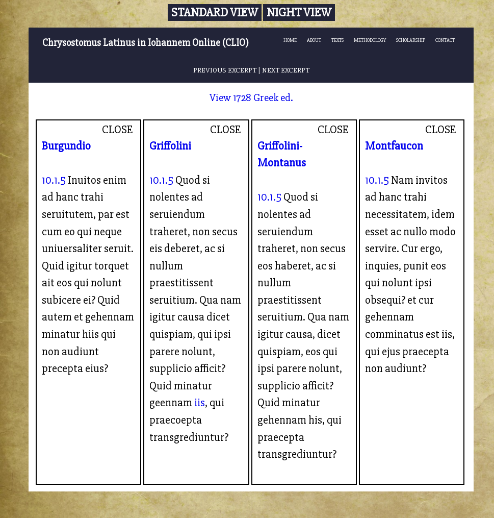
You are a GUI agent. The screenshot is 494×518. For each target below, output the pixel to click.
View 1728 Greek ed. (251, 97)
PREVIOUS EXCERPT (224, 70)
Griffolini (170, 146)
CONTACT (445, 40)
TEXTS (337, 40)
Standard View (214, 12)
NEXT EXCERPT (285, 70)
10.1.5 (54, 180)
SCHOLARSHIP (410, 40)
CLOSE (117, 129)
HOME (290, 40)
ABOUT (314, 40)
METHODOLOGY (370, 40)
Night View (299, 12)
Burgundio (66, 146)
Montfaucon (394, 146)
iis (199, 403)
